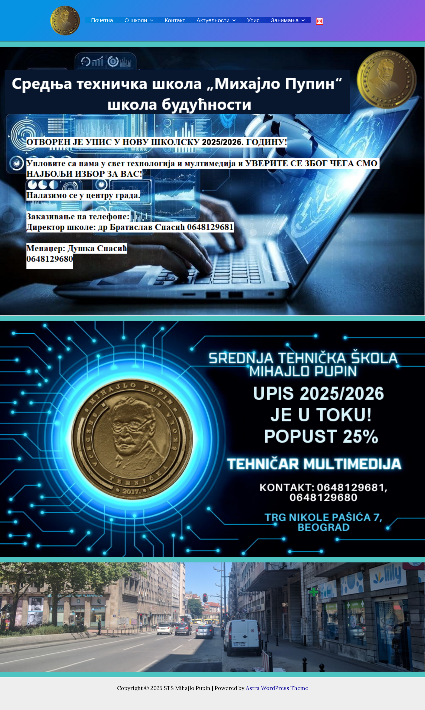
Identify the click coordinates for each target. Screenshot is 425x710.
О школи (138, 20)
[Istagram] (319, 21)
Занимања (288, 20)
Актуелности (216, 20)
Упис (253, 20)
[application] (150, 20)
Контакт (175, 20)
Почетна (102, 20)
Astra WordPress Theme (277, 688)
